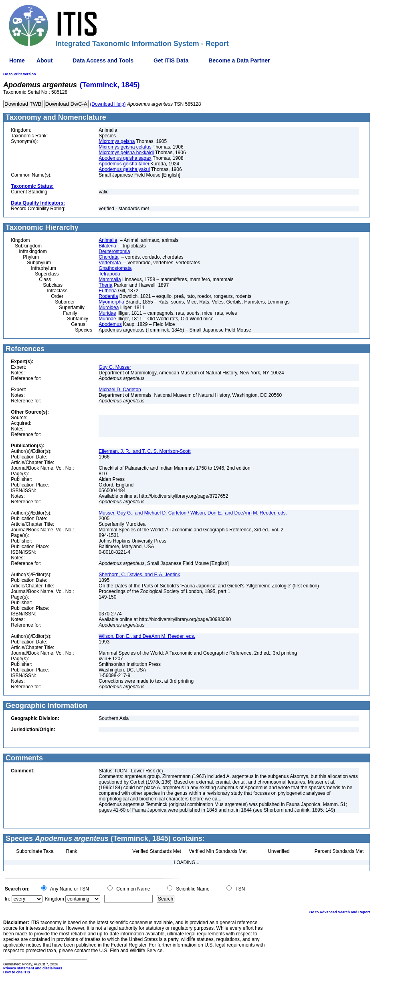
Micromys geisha (117, 141)
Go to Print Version (19, 74)
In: (7, 899)
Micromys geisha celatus (125, 147)
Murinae (107, 319)
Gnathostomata (115, 268)
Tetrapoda (109, 274)
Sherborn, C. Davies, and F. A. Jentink (139, 574)
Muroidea (109, 307)
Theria (105, 285)
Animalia (108, 240)
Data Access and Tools (103, 60)
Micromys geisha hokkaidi (126, 152)
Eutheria (108, 290)
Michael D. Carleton (120, 389)
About (44, 60)
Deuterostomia (114, 251)
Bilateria (107, 246)
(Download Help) (107, 104)
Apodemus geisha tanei (124, 164)
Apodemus (110, 324)
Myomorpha (111, 302)
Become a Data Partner (239, 60)
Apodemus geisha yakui (124, 169)
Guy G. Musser (115, 367)
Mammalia (110, 279)
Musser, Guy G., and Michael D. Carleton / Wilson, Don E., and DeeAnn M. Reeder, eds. (193, 513)
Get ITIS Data (171, 60)
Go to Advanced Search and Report (339, 912)
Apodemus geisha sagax (125, 158)
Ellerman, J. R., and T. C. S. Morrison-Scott (144, 451)
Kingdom (54, 899)
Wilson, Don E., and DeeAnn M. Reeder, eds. (147, 636)
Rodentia (108, 296)
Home (17, 60)
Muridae (107, 313)
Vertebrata (110, 262)
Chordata (108, 257)
